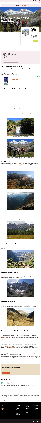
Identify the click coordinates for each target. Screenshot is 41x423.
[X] (35, 0)
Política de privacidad (26, 416)
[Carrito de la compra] (39, 2)
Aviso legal (26, 413)
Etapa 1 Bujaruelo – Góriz (8, 55)
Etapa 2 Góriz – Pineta (7, 56)
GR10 (7, 0)
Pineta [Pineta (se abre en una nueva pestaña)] (10, 161)
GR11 (2, 0)
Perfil (35, 409)
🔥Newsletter (26, 2)
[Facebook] (33, 0)
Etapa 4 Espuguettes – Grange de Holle (10, 58)
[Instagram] (32, 0)
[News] (37, 0)
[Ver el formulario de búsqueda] (39, 0)
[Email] (27, 41)
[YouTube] (30, 0)
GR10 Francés (18, 410)
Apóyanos (26, 409)
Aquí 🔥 (24, 5)
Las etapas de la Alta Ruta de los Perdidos (9, 54)
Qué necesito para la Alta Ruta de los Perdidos (10, 62)
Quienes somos (27, 408)
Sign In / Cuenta (26, 0)
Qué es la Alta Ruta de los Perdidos (8, 53)
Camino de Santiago (17, 413)
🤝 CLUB (31, 2)
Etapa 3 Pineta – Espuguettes (9, 57)
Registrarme (36, 408)
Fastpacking (18, 414)
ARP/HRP (5, 0)
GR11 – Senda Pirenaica (18, 409)
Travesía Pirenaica (8, 389)
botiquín (31, 356)
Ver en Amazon (37, 83)
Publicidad (26, 412)
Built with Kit (29, 43)
